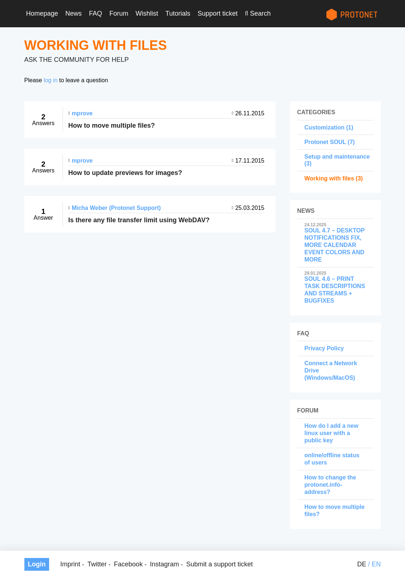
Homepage (42, 13)
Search (260, 13)
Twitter (97, 564)
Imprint (70, 564)
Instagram (164, 564)
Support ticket (218, 13)
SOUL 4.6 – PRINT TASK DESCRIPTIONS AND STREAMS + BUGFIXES (335, 287)
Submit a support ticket (219, 564)
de (361, 564)
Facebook (128, 564)
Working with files (329, 178)
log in (50, 80)
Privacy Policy (324, 348)
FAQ (95, 13)
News (73, 13)
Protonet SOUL (325, 142)
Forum (119, 13)
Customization (325, 127)
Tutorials (178, 13)
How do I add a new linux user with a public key (331, 433)
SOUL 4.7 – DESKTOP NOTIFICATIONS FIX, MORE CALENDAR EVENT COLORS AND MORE (335, 243)
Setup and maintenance (337, 157)
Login (37, 564)
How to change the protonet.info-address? (330, 484)
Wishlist (147, 13)
